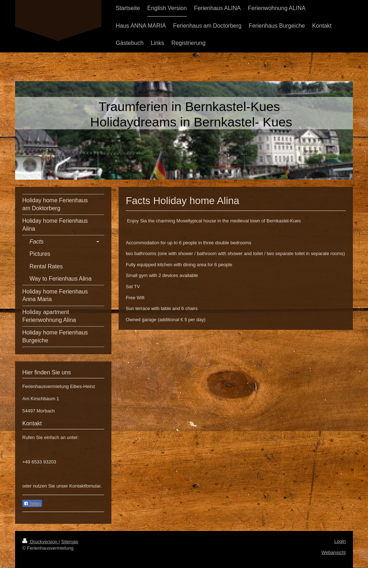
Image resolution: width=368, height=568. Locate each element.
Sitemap (69, 541)
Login (340, 541)
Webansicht (333, 552)
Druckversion (40, 541)
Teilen (32, 503)
